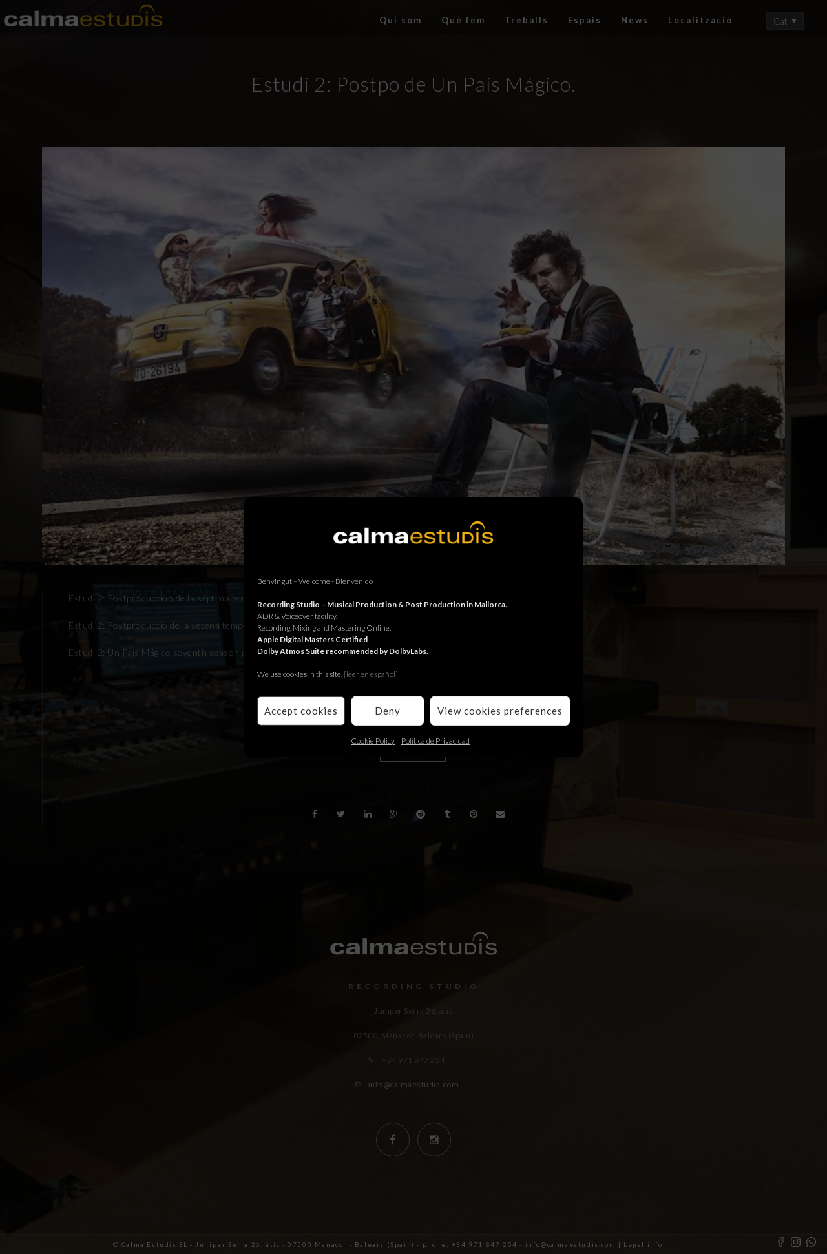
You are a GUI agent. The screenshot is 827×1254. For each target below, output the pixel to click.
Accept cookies (301, 710)
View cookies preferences (500, 710)
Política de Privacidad (435, 740)
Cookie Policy (373, 740)
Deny (388, 710)
